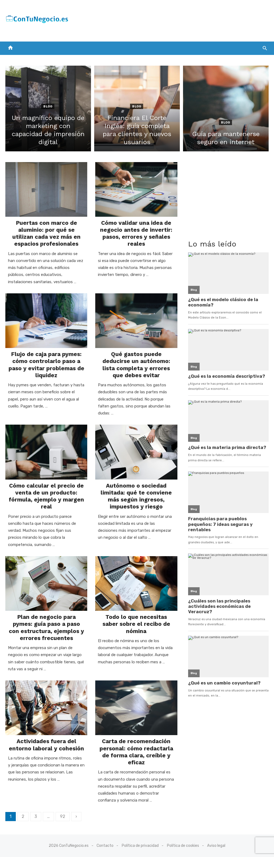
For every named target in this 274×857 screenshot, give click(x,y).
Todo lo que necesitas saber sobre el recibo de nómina (136, 623)
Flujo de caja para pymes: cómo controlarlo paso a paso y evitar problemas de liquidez (46, 365)
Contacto (105, 845)
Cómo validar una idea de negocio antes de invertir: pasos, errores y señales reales (136, 233)
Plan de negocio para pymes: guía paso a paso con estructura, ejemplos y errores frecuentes (46, 627)
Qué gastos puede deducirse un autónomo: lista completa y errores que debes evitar (136, 365)
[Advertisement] (171, 20)
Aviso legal (216, 845)
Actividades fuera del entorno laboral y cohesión (46, 744)
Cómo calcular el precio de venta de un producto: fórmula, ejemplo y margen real (46, 496)
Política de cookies (183, 845)
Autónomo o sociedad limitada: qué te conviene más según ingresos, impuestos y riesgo (136, 496)
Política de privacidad (140, 845)
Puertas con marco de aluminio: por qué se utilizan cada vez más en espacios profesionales (46, 233)
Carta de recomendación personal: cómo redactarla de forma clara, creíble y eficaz (136, 752)
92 (62, 816)
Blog (47, 106)
